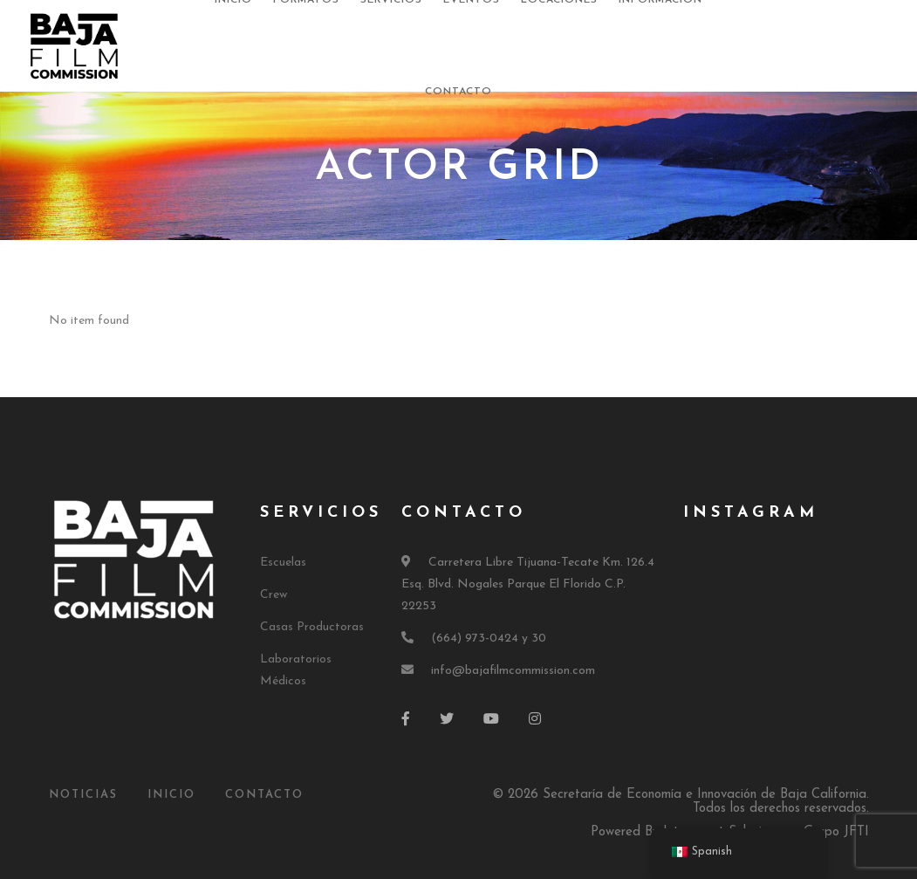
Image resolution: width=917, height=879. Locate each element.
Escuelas (283, 562)
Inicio (171, 794)
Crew (273, 594)
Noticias (83, 794)
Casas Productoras (312, 627)
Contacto (458, 91)
